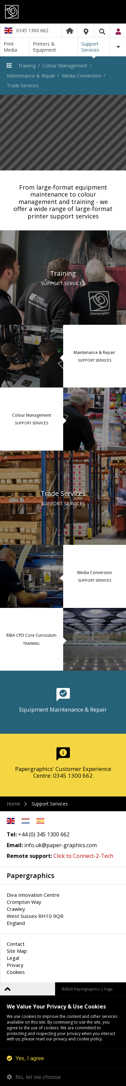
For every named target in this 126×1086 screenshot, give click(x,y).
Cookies (16, 972)
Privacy (15, 965)
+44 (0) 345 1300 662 (44, 834)
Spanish (40, 821)
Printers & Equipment (44, 47)
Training (27, 65)
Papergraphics (63, 11)
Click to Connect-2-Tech (83, 856)
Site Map (17, 950)
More (118, 47)
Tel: (12, 834)
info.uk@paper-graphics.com (60, 845)
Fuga (108, 988)
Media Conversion (81, 75)
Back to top (7, 988)
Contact (16, 943)
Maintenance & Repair (31, 75)
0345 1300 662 (32, 30)
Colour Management (64, 65)
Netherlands (26, 821)
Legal (13, 957)
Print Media (10, 47)
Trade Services (23, 85)
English (11, 821)
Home (70, 30)
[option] (63, 132)
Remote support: (29, 856)
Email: (15, 845)
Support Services (90, 47)
